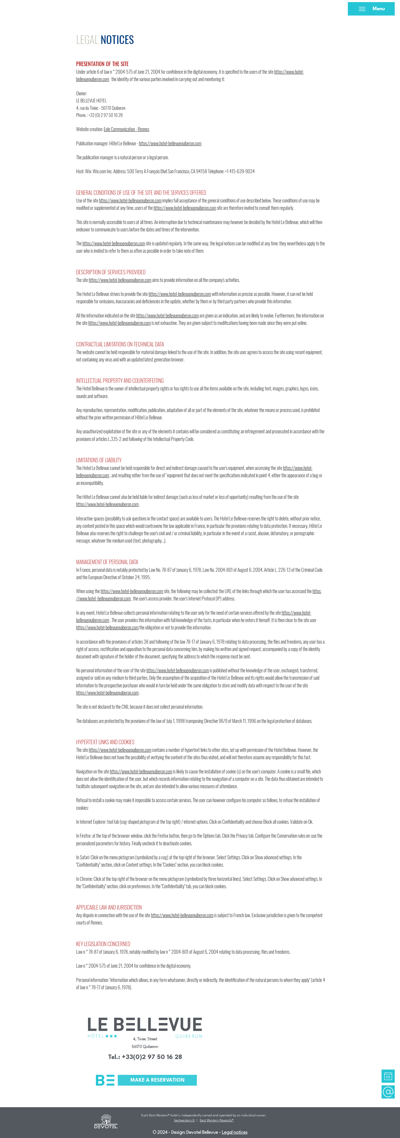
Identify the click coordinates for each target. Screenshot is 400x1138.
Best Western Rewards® (217, 1120)
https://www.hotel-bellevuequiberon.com (170, 143)
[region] (388, 1076)
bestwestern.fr (184, 1120)
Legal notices (234, 1132)
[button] (388, 1076)
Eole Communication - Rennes (126, 129)
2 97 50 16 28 (112, 115)
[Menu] (371, 9)
